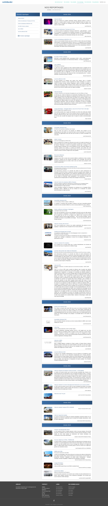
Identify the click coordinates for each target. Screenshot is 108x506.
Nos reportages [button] (80, 2)
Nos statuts (70, 490)
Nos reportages (59, 490)
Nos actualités (59, 491)
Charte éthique (71, 488)
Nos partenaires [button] (95, 2)
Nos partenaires (59, 487)
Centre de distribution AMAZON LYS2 (25, 23)
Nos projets (70, 493)
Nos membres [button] (66, 2)
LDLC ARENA (20, 28)
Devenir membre (59, 495)
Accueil (49, 9)
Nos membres (59, 493)
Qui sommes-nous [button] (58, 2)
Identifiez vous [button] (103, 2)
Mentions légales (71, 487)
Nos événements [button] (88, 2)
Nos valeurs (70, 491)
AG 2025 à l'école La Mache (23, 26)
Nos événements (59, 488)
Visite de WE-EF (21, 18)
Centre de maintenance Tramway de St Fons (26, 20)
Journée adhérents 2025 (22, 31)
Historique (70, 495)
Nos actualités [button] (73, 2)
